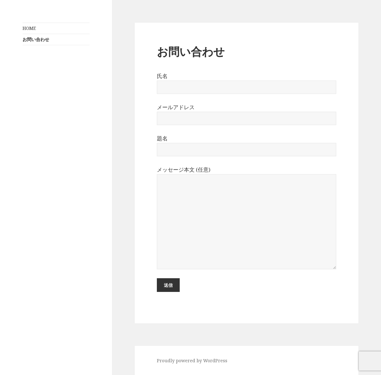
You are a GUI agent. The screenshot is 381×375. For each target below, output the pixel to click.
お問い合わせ (36, 39)
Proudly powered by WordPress (192, 360)
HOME (29, 28)
